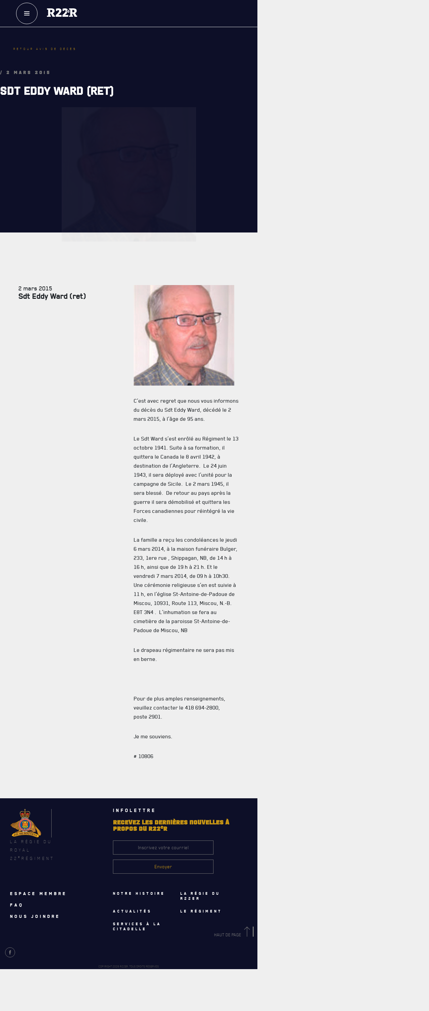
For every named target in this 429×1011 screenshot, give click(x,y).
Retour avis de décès (45, 49)
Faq (17, 904)
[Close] (421, 845)
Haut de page (233, 934)
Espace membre (38, 893)
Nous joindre (35, 916)
